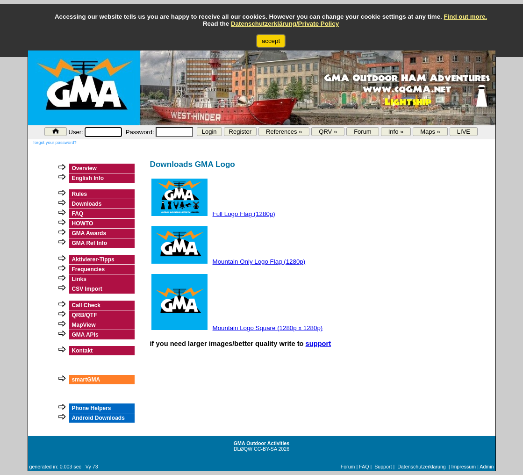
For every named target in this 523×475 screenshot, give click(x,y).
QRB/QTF (84, 315)
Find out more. (465, 16)
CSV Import (87, 289)
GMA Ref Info (89, 243)
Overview (84, 168)
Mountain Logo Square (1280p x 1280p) (268, 327)
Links (79, 279)
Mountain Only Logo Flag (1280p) (259, 261)
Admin (487, 466)
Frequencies (88, 269)
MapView (84, 325)
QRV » (328, 131)
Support (383, 466)
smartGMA (86, 379)
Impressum (463, 466)
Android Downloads (98, 418)
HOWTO (82, 223)
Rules (79, 194)
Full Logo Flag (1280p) (244, 213)
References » (284, 131)
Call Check (86, 305)
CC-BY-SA (265, 449)
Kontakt (82, 350)
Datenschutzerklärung (421, 466)
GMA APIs (85, 334)
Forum (363, 131)
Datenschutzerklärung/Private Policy (285, 23)
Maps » (430, 131)
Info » (396, 131)
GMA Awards (89, 233)
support (318, 343)
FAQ (78, 213)
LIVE (463, 131)
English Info (88, 178)
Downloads (87, 204)
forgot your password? (54, 142)
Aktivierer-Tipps (93, 259)
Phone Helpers (91, 408)
